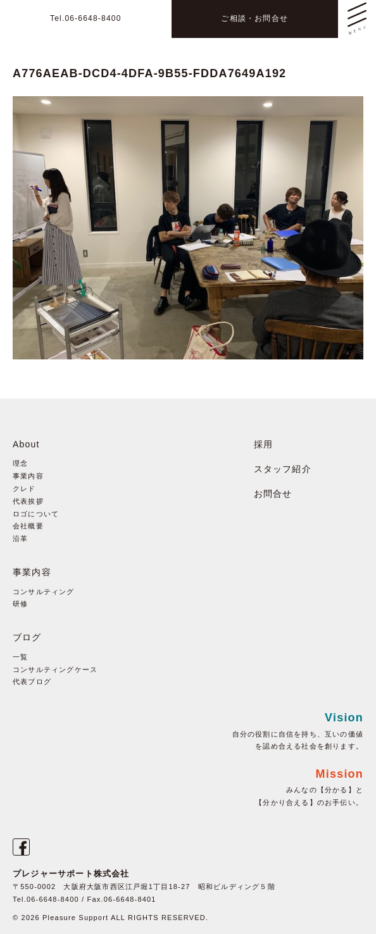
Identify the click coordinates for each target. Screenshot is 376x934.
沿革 (20, 538)
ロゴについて (36, 514)
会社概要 (28, 526)
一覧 (20, 657)
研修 (20, 603)
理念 (20, 463)
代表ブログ (32, 681)
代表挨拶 (28, 501)
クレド (24, 488)
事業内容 (28, 476)
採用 (263, 444)
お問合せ (273, 494)
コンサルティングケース (55, 669)
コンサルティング (44, 591)
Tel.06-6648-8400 (86, 18)
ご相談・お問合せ (254, 18)
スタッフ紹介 (282, 469)
